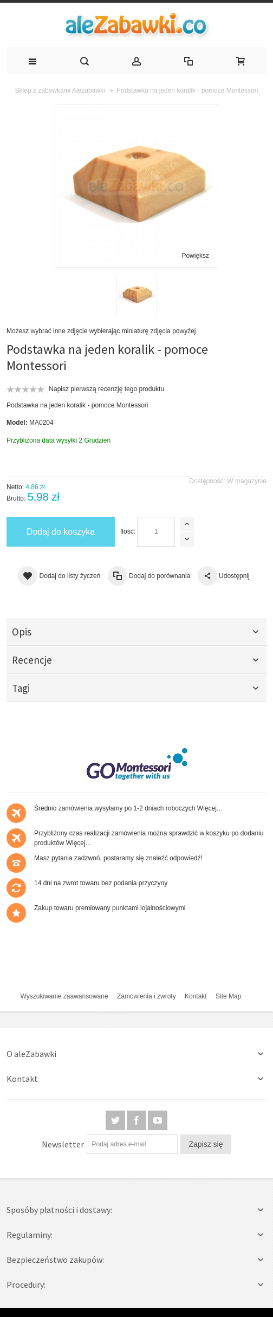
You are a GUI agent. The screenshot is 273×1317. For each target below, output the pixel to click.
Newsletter (63, 1144)
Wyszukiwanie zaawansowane (64, 996)
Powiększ (195, 255)
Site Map (228, 996)
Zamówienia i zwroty (146, 996)
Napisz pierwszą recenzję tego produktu (106, 389)
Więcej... (209, 808)
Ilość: (127, 531)
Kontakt (196, 996)
